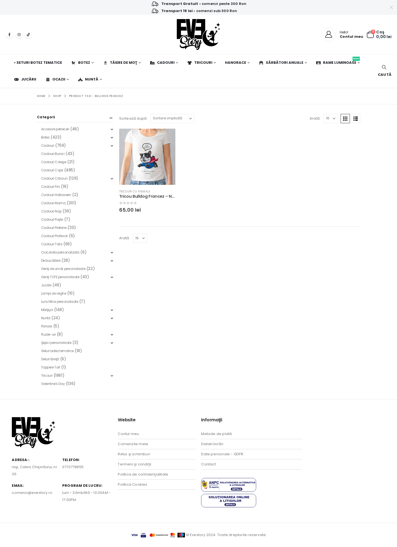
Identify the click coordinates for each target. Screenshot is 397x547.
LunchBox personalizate (59, 301)
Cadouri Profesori (54, 236)
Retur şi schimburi (134, 454)
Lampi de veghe (53, 293)
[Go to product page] (147, 157)
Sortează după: (133, 118)
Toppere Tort (50, 367)
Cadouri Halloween (56, 194)
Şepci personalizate (56, 342)
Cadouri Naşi (51, 211)
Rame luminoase (338, 61)
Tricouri (199, 62)
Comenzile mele (133, 444)
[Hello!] (342, 34)
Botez (80, 62)
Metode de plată (216, 433)
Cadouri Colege (53, 162)
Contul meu (128, 433)
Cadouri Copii (52, 170)
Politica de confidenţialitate (143, 474)
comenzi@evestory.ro (32, 492)
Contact (208, 464)
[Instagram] (19, 34)
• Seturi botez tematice (38, 62)
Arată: (315, 118)
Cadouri (162, 62)
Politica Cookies (132, 484)
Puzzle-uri (48, 334)
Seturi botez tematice (57, 351)
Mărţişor (47, 309)
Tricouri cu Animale (134, 191)
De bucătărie (51, 260)
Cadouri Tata (51, 244)
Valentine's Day (53, 383)
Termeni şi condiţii (134, 464)
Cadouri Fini (50, 186)
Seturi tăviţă (50, 359)
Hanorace (235, 62)
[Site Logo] (198, 34)
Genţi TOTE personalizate (60, 277)
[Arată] (331, 118)
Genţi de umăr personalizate (63, 268)
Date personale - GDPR (222, 454)
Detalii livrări (212, 444)
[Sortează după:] (172, 118)
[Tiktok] (28, 34)
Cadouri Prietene (54, 227)
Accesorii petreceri (55, 129)
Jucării (25, 79)
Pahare (46, 326)
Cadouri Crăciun (54, 178)
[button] (384, 71)
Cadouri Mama (53, 203)
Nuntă (88, 79)
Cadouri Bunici (53, 153)
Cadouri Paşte (52, 219)
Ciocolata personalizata (60, 252)
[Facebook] (9, 34)
